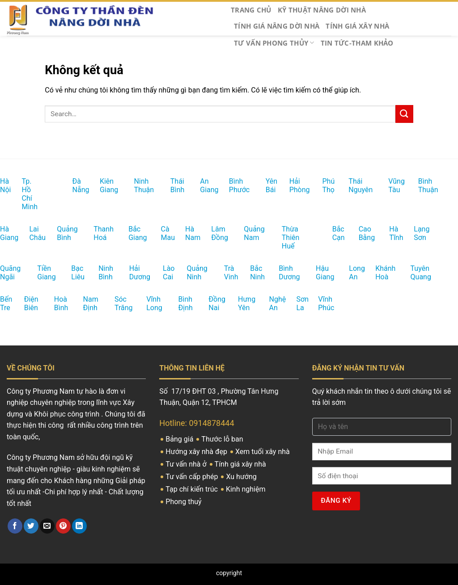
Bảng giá (180, 439)
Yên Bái (268, 185)
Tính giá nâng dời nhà (276, 25)
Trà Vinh (226, 272)
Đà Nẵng (74, 185)
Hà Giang (2, 233)
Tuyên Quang (414, 272)
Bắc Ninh (252, 272)
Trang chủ (251, 9)
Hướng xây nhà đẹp (197, 451)
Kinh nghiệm (246, 489)
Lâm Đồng (213, 233)
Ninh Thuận (137, 185)
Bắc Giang (131, 233)
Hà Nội (2, 185)
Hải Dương (132, 272)
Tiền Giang (40, 272)
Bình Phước (232, 185)
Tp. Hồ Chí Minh (26, 194)
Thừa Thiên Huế (286, 237)
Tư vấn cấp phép (192, 476)
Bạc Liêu (73, 272)
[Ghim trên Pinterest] (63, 526)
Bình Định (180, 303)
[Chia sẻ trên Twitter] (31, 526)
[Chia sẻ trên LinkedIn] (79, 526)
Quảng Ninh (190, 272)
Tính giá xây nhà (241, 464)
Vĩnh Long (149, 303)
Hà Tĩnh (391, 233)
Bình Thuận (421, 185)
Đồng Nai (210, 303)
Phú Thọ (324, 185)
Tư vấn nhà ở (186, 464)
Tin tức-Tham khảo (357, 42)
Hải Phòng (292, 185)
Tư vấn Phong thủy (274, 42)
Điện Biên (26, 303)
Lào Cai (165, 272)
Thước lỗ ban (223, 439)
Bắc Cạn (334, 233)
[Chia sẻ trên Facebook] (15, 526)
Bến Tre (2, 303)
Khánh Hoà (378, 272)
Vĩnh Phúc (320, 303)
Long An (351, 272)
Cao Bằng (361, 233)
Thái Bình (172, 185)
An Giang (202, 185)
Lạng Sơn (416, 233)
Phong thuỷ (184, 501)
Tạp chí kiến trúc (192, 489)
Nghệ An (271, 303)
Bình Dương (282, 272)
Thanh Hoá (96, 233)
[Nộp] (404, 113)
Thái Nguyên (351, 185)
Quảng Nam (247, 233)
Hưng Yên (240, 303)
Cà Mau (163, 233)
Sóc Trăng (117, 303)
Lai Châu (31, 233)
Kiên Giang (103, 185)
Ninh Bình (100, 272)
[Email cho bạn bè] (47, 526)
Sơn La (298, 303)
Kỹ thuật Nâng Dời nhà (322, 9)
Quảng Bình (60, 233)
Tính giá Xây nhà (357, 25)
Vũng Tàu (390, 185)
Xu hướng (242, 476)
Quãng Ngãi (3, 272)
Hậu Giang (318, 272)
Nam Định (86, 303)
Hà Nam (187, 233)
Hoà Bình (56, 303)
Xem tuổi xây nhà (263, 451)
